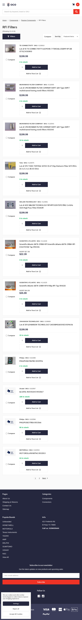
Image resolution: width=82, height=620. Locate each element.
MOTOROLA (7, 529)
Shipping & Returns (10, 502)
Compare (47, 36)
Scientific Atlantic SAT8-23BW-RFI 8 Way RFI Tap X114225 (42, 286)
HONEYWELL (8, 525)
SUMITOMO (7, 546)
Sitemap (5, 509)
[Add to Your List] (33, 73)
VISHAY (5, 550)
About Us (6, 498)
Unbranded (6, 522)
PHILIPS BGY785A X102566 (30, 423)
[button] (11, 36)
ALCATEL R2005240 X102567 (31, 392)
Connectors (46, 502)
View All (5, 557)
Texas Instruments (9, 532)
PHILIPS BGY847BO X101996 (31, 361)
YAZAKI (5, 536)
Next (45, 478)
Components (47, 498)
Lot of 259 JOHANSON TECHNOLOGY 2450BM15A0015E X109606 (46, 325)
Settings (16, 603)
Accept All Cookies (16, 614)
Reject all (16, 609)
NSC (4, 554)
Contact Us (6, 506)
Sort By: (58, 36)
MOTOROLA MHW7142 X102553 (32, 453)
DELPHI (5, 543)
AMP (4, 539)
